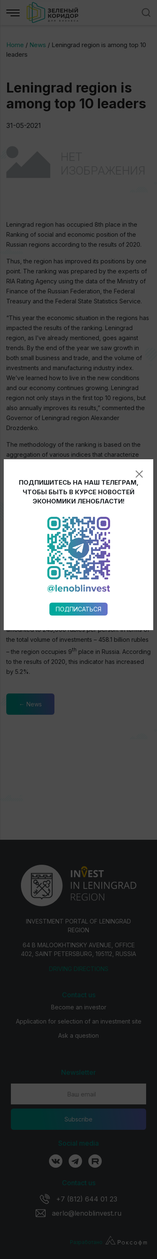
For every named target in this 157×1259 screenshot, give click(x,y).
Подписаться (78, 479)
